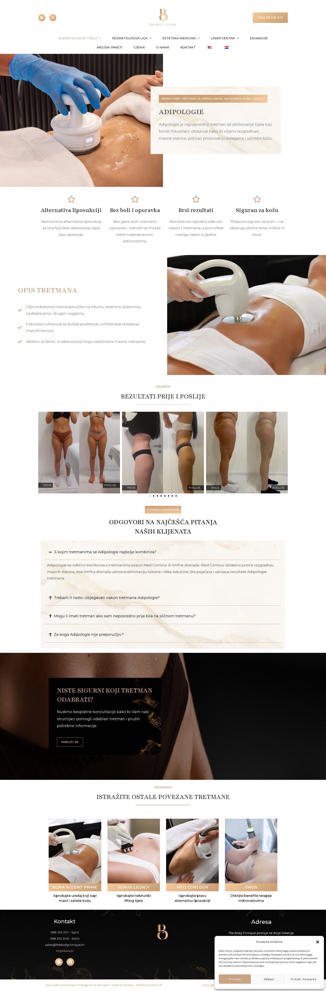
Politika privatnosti (149, 985)
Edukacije (236, 38)
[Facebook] (41, 17)
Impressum (65, 951)
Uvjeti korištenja (122, 985)
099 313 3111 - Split (65, 932)
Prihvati (235, 979)
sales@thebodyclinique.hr (64, 945)
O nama (146, 47)
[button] (318, 942)
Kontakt (169, 47)
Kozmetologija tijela (67, 38)
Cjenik (125, 47)
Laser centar (205, 38)
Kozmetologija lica (117, 38)
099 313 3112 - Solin (64, 939)
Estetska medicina (163, 38)
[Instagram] (59, 962)
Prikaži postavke (304, 979)
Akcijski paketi (267, 38)
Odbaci (269, 979)
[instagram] (52, 17)
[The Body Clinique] (163, 17)
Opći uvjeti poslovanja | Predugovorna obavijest (77, 985)
